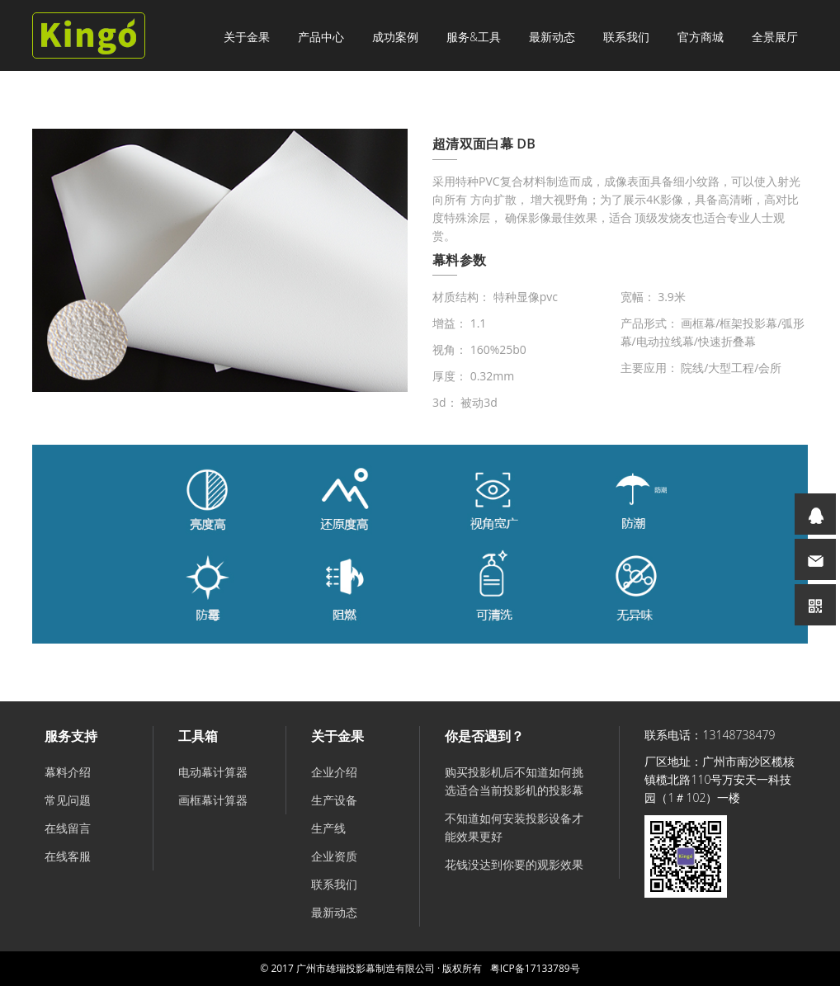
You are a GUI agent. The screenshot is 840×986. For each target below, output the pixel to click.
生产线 (328, 828)
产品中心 (321, 37)
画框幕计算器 (213, 800)
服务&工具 (473, 37)
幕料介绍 (68, 772)
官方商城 (700, 37)
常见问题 (68, 800)
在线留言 (68, 828)
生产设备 (334, 800)
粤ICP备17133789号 (535, 968)
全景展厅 (775, 37)
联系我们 (626, 37)
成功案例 (395, 37)
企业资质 (334, 856)
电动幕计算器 (213, 772)
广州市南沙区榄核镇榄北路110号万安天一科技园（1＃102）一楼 (719, 779)
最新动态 (552, 37)
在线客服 (68, 856)
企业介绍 (334, 772)
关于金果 (247, 37)
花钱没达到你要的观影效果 (514, 864)
